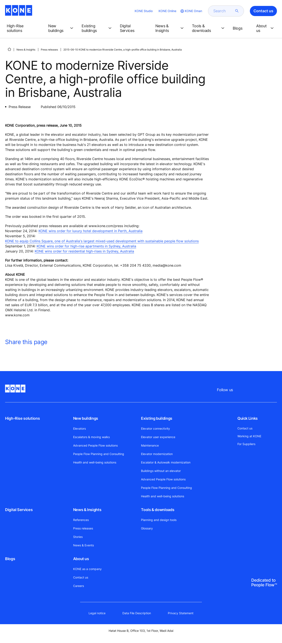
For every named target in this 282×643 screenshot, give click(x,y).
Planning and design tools (159, 520)
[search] (223, 11)
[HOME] (9, 49)
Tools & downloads (157, 509)
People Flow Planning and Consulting (98, 454)
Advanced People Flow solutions (95, 445)
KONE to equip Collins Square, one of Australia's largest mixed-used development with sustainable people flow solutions (102, 241)
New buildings (85, 418)
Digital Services (19, 509)
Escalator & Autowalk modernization (165, 462)
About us (81, 559)
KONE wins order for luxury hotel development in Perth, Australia (90, 231)
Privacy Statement (180, 613)
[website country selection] (191, 11)
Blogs (10, 559)
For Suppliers (246, 444)
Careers (78, 586)
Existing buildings (156, 418)
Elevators (79, 428)
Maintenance (150, 445)
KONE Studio (144, 11)
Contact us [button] (263, 11)
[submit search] (237, 11)
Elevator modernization (157, 454)
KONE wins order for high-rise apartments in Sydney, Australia (86, 246)
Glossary (147, 528)
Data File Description (136, 613)
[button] (24, 28)
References (81, 520)
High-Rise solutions (22, 418)
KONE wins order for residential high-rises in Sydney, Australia (84, 251)
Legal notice (97, 613)
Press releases (49, 49)
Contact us (80, 577)
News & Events (83, 545)
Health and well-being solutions (94, 462)
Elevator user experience (158, 437)
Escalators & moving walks (91, 437)
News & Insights (25, 49)
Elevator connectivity (155, 428)
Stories (78, 537)
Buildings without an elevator (161, 471)
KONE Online (167, 11)
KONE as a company (87, 569)
